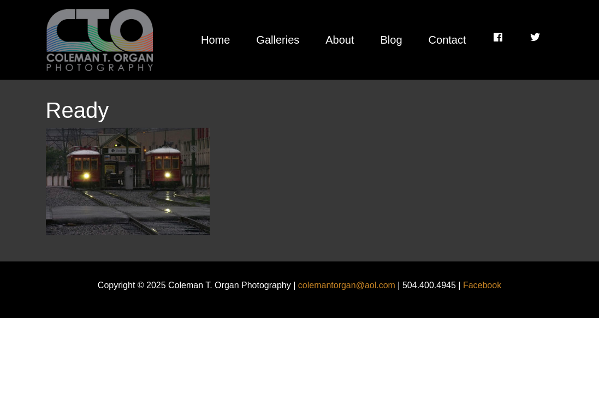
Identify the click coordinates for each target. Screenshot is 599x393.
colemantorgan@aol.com (346, 285)
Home (215, 40)
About (339, 40)
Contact (447, 40)
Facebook (482, 285)
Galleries (277, 40)
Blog (391, 40)
